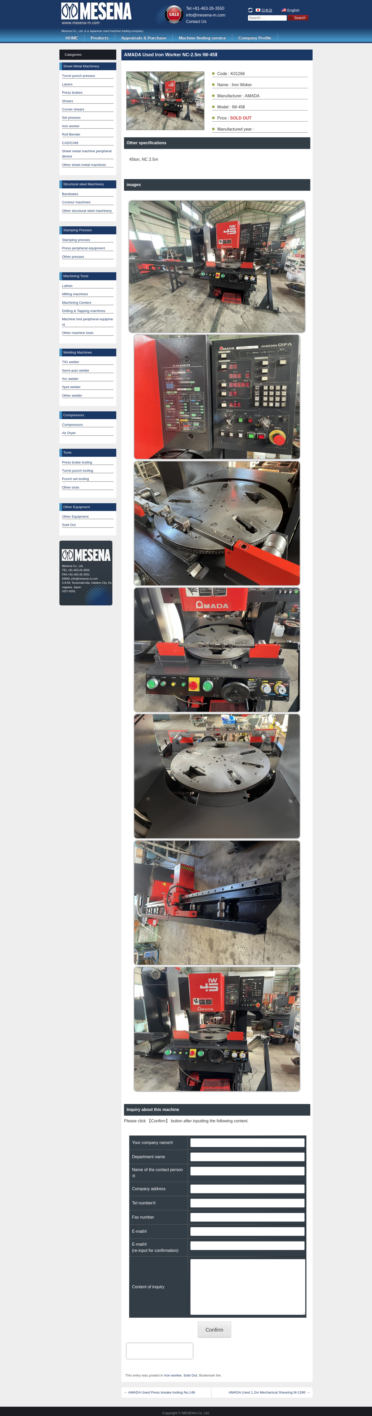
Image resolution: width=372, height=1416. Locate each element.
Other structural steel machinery (87, 211)
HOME (72, 38)
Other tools (70, 487)
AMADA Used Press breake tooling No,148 (159, 1392)
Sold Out (190, 1375)
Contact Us (196, 21)
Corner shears (73, 109)
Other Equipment (75, 516)
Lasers (67, 84)
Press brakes (72, 92)
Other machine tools (78, 333)
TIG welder (70, 362)
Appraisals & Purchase (143, 38)
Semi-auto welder (75, 370)
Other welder (72, 395)
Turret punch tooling (77, 471)
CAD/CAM (70, 143)
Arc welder (70, 379)
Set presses (71, 117)
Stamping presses (76, 240)
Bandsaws (70, 194)
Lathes (67, 286)
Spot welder (71, 387)
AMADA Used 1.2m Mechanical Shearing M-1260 (269, 1392)
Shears (67, 101)
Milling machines (75, 294)
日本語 (266, 10)
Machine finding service (202, 38)
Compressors (72, 425)
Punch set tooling (75, 479)
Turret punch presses (78, 76)
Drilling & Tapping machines (83, 311)
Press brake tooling (77, 462)
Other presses (73, 257)
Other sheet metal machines (84, 165)
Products (100, 38)
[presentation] (160, 1351)
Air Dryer (69, 433)
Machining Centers (76, 303)
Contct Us (68, 595)
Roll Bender (71, 134)
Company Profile (254, 38)
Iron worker (172, 1375)
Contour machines (76, 202)
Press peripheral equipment (83, 248)
